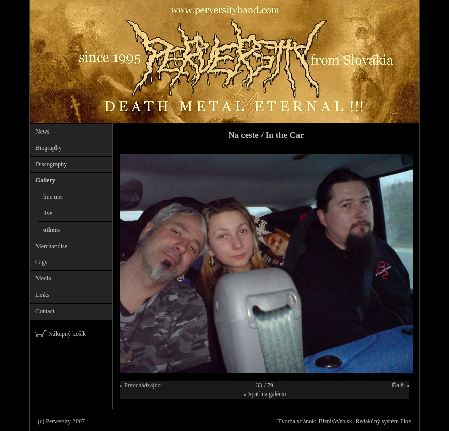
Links (42, 294)
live (47, 213)
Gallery (45, 180)
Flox (405, 421)
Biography (48, 148)
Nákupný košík (60, 334)
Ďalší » (400, 385)
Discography (51, 164)
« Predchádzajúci (141, 385)
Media (43, 278)
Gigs (41, 262)
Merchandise (51, 246)
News (42, 131)
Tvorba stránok (296, 421)
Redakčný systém (377, 421)
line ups (53, 196)
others (51, 229)
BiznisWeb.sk (335, 421)
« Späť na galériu (265, 394)
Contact (44, 311)
